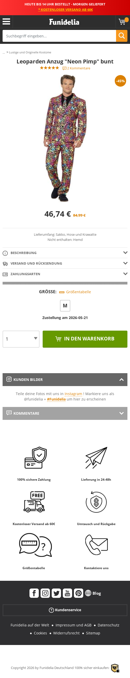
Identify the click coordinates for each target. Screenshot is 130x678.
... (4, 52)
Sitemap (93, 633)
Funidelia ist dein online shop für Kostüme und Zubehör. (64, 22)
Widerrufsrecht (66, 633)
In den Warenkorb (88, 338)
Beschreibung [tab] (19, 253)
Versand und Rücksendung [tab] (32, 263)
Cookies (40, 633)
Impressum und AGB (73, 625)
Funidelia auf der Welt (30, 625)
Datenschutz (108, 625)
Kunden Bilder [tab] (24, 379)
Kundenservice (65, 610)
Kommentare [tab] (22, 413)
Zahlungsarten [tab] (21, 274)
